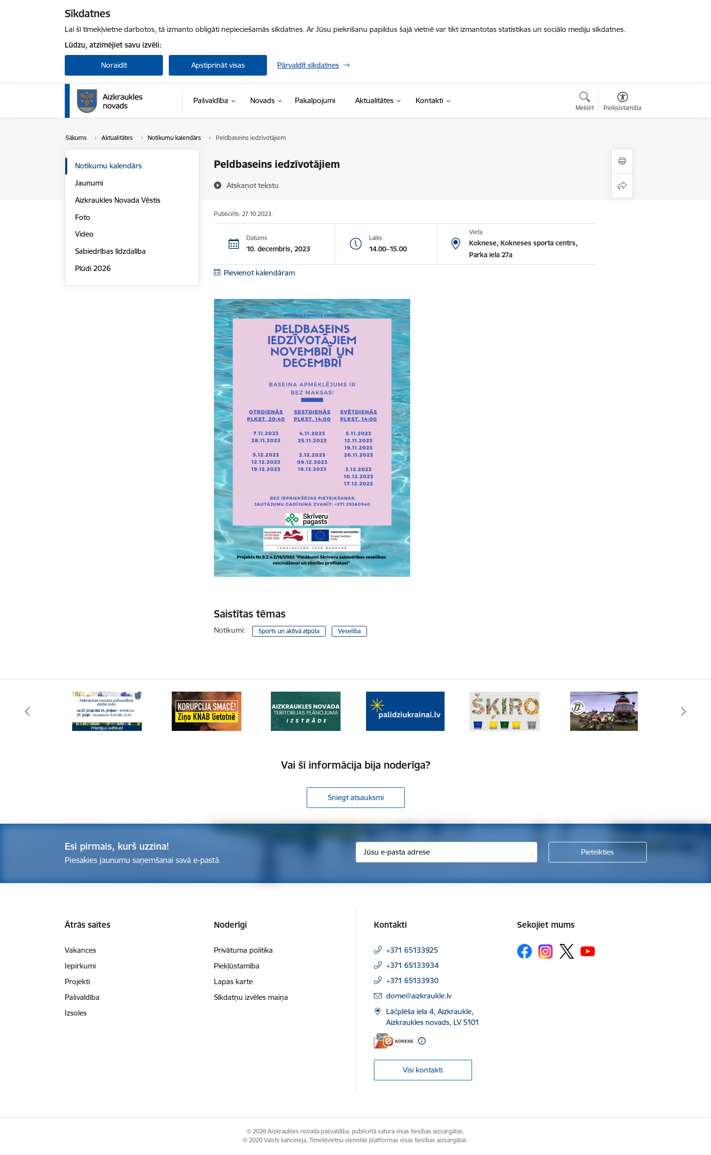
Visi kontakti (423, 1069)
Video (84, 234)
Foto (82, 217)
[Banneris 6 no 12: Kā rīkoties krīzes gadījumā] (604, 710)
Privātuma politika (243, 950)
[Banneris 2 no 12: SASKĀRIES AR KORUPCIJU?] (206, 710)
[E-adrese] (393, 1041)
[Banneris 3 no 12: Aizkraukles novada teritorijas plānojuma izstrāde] (306, 710)
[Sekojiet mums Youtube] (587, 951)
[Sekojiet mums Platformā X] (566, 951)
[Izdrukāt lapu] (622, 161)
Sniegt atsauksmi (356, 797)
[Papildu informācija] (421, 1041)
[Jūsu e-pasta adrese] (446, 852)
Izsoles (76, 1013)
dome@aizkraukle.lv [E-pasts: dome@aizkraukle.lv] (418, 995)
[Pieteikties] (598, 852)
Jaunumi (89, 183)
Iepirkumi (80, 965)
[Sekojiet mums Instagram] (545, 951)
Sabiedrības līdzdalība (110, 251)
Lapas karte (233, 981)
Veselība (349, 631)
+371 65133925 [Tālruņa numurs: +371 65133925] (412, 950)
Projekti (77, 981)
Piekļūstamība (237, 965)
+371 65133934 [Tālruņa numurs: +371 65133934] (412, 965)
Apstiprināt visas (218, 65)
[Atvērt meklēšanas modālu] (585, 102)
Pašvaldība (82, 997)
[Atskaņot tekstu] (253, 185)
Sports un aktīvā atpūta (289, 631)
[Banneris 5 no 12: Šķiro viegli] (505, 710)
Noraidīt (114, 65)
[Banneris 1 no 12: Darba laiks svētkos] (107, 710)
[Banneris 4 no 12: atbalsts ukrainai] (405, 710)
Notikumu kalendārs (108, 165)
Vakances (80, 950)
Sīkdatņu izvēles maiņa (251, 997)
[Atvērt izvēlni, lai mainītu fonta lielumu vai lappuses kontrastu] (622, 102)
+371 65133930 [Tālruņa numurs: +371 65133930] (412, 980)
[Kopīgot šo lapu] (622, 186)
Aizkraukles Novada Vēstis (117, 200)
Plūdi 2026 (93, 268)
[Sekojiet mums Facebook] (524, 951)
